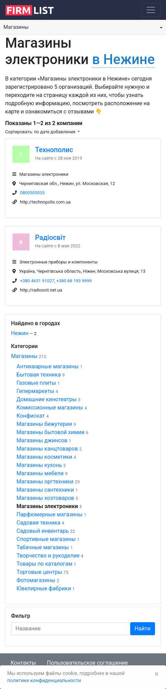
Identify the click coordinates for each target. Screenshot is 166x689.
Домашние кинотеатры (46, 399)
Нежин (20, 333)
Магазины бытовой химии (50, 432)
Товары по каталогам (44, 564)
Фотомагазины (35, 580)
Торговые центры (39, 572)
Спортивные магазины (46, 539)
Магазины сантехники (45, 490)
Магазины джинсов (41, 440)
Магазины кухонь (39, 465)
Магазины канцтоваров (47, 448)
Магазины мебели (40, 473)
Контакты (23, 663)
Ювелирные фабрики (43, 588)
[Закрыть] (156, 674)
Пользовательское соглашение (87, 663)
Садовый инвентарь (42, 531)
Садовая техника (38, 522)
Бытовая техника (38, 374)
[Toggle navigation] (151, 10)
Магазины (24, 356)
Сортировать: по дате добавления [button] (40, 131)
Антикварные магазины (47, 366)
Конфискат (30, 416)
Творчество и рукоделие (47, 555)
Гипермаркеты (35, 391)
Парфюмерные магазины (49, 514)
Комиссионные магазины (49, 407)
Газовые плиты (36, 383)
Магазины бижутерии (44, 424)
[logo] (34, 9)
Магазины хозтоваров (45, 498)
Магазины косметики (44, 457)
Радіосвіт (50, 237)
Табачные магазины (42, 547)
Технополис (54, 150)
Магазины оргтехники (45, 481)
